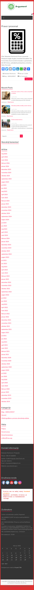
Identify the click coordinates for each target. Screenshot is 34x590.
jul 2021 (3, 335)
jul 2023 (3, 260)
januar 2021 (5, 354)
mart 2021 (4, 348)
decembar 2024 (6, 207)
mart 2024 (4, 235)
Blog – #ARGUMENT (10, 76)
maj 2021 (4, 342)
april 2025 (4, 194)
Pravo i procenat (9, 26)
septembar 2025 (6, 179)
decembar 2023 (6, 244)
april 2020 (4, 382)
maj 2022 (4, 304)
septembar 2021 (6, 329)
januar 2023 (5, 279)
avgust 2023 (5, 257)
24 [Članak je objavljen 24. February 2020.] (3, 560)
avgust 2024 (5, 219)
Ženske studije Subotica (16, 119)
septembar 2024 (6, 216)
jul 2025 (3, 185)
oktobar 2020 (5, 364)
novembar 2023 (6, 248)
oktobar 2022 (5, 288)
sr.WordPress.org (6, 438)
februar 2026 (5, 163)
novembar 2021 (6, 323)
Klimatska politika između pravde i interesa (21, 105)
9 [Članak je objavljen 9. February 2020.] (29, 553)
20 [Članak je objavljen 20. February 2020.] (16, 557)
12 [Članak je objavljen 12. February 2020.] (12, 555)
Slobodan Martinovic (10, 73)
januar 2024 (5, 241)
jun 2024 (4, 226)
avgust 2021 (5, 332)
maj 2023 (4, 266)
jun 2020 (4, 376)
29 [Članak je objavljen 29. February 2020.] (25, 560)
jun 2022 (4, 301)
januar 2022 (5, 317)
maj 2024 (4, 229)
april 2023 (4, 270)
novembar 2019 (6, 398)
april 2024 (4, 232)
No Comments (23, 76)
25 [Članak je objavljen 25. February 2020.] (7, 560)
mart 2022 (4, 310)
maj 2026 (4, 153)
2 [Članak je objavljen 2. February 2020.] (29, 551)
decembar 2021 (6, 320)
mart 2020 (4, 386)
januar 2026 (5, 166)
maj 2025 (4, 191)
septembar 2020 (6, 367)
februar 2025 (5, 201)
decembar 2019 (6, 395)
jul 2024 (3, 222)
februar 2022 (5, 313)
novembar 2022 (6, 285)
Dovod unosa (5, 432)
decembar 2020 (6, 357)
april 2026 (4, 157)
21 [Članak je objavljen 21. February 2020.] (20, 557)
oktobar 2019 (5, 401)
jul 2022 (3, 298)
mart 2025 (4, 197)
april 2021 (4, 345)
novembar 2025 (6, 172)
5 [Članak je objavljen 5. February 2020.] (11, 553)
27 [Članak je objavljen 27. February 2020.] (16, 560)
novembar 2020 (6, 360)
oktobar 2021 (5, 326)
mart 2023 (4, 273)
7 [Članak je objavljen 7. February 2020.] (20, 553)
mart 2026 (4, 160)
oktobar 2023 (5, 251)
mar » (6, 563)
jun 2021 (4, 339)
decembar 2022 (6, 282)
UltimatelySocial (17, 588)
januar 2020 (5, 392)
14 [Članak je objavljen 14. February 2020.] (20, 555)
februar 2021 (5, 351)
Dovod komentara (7, 435)
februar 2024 (5, 238)
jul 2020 (3, 373)
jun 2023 (4, 263)
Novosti (3, 415)
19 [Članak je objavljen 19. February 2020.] (12, 557)
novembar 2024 (6, 210)
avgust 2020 (5, 370)
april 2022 (4, 307)
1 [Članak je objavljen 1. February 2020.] (24, 551)
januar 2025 (5, 204)
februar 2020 (5, 389)
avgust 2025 (5, 182)
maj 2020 (4, 379)
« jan (2, 563)
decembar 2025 (6, 169)
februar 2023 (5, 276)
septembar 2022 (6, 291)
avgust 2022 (5, 295)
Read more (29, 79)
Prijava (3, 429)
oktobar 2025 (5, 175)
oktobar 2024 (5, 213)
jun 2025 (4, 188)
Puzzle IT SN (18, 567)
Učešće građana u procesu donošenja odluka (15, 418)
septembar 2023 (6, 254)
